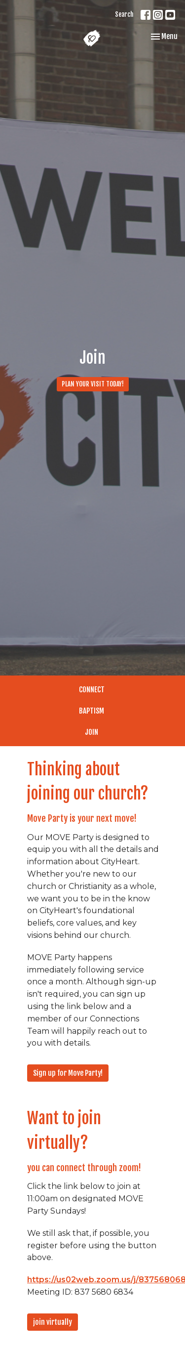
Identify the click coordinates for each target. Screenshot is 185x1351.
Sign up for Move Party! (68, 1073)
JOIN (91, 732)
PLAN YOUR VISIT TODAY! (93, 384)
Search (124, 14)
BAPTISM (91, 711)
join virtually (52, 1322)
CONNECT (92, 689)
